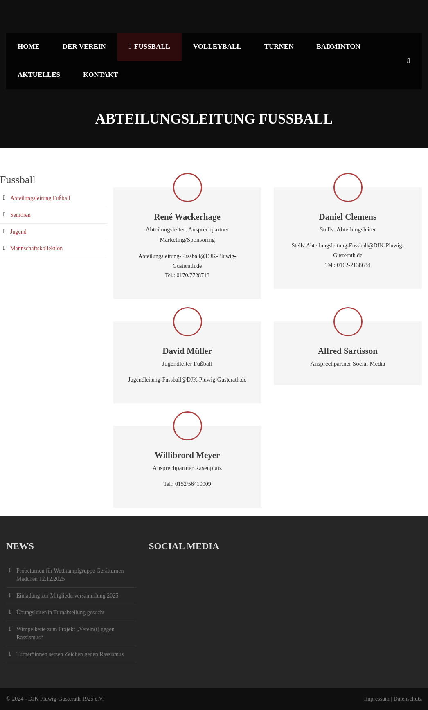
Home (29, 46)
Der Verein (84, 46)
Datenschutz (408, 699)
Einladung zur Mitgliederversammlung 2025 (67, 596)
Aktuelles (39, 75)
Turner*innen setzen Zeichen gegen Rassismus (70, 654)
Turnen (279, 46)
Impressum (377, 699)
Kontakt (100, 75)
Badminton (338, 46)
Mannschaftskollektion (36, 248)
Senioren (20, 215)
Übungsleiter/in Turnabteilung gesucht (60, 612)
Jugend (18, 232)
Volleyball (217, 46)
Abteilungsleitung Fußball (40, 198)
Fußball (149, 46)
